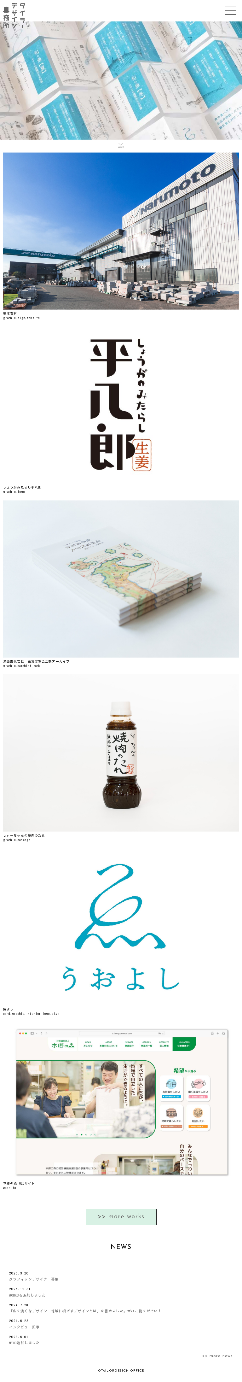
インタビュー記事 (24, 1327)
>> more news (217, 1356)
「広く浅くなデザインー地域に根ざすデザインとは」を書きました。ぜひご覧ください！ (85, 1311)
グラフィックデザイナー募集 (34, 1279)
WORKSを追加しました (27, 1295)
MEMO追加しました (24, 1342)
